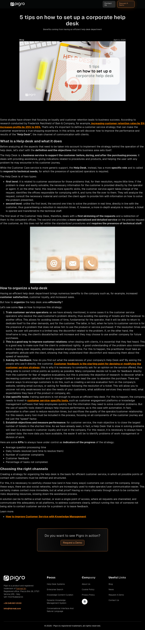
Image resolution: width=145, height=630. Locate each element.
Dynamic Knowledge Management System (56, 601)
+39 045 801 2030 (13, 603)
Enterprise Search (55, 589)
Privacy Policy (88, 595)
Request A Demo (123, 4)
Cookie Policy (88, 589)
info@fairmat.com (12, 608)
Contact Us (108, 4)
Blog (111, 584)
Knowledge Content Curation (60, 595)
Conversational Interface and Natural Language (60, 609)
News (111, 589)
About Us (86, 584)
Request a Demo (72, 542)
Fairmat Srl (21, 588)
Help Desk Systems (56, 584)
